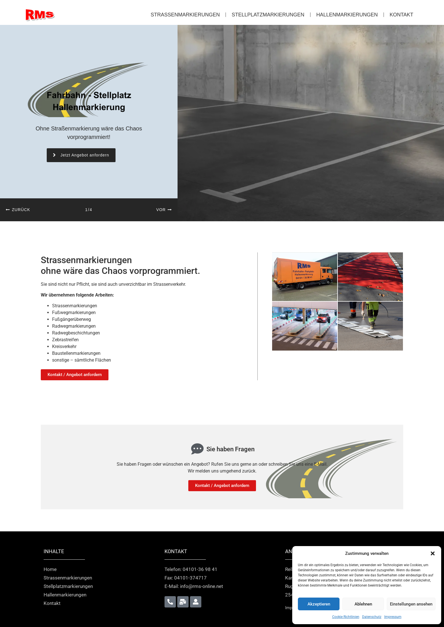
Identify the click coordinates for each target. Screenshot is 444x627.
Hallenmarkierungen (347, 15)
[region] (222, 123)
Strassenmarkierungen (185, 15)
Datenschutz (371, 617)
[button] (433, 553)
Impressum (393, 617)
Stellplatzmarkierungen (268, 15)
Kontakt (401, 15)
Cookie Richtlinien (345, 617)
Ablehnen (363, 604)
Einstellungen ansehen (411, 604)
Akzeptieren (319, 604)
